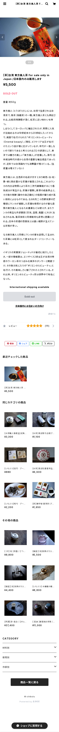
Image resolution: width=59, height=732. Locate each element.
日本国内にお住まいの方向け (29, 306)
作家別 (6, 667)
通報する (52, 314)
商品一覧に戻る (29, 682)
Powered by (30, 701)
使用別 (6, 657)
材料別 (6, 647)
